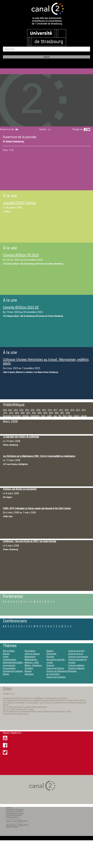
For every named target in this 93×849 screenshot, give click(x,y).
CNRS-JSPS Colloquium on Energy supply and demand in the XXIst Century (37, 508)
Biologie (6, 654)
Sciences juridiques (76, 665)
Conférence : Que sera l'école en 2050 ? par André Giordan (29, 541)
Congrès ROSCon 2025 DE (21, 307)
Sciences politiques (76, 668)
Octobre (25, 416)
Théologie (72, 671)
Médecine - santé (32, 662)
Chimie (6, 657)
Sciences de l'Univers (55, 668)
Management (30, 657)
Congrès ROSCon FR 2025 (21, 255)
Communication (9, 659)
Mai (59, 416)
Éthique (6, 674)
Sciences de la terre (76, 651)
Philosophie (51, 654)
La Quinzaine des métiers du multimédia (21, 436)
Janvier (84, 416)
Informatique (30, 651)
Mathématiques (31, 659)
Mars (70, 416)
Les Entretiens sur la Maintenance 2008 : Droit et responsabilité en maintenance (39, 456)
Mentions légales (12, 827)
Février (76, 416)
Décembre (7, 416)
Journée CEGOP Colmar (19, 203)
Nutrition (49, 651)
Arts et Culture (9, 651)
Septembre (35, 416)
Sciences (50, 665)
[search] (46, 49)
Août (43, 416)
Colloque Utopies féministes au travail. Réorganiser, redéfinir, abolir (46, 361)
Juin (55, 416)
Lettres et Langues (32, 654)
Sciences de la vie (75, 654)
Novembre (16, 416)
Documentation (9, 668)
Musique (28, 671)
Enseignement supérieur (13, 671)
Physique (50, 657)
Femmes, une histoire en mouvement (19, 489)
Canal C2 (9, 808)
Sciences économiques (78, 657)
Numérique (29, 674)
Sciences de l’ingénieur (56, 677)
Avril (65, 416)
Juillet (49, 416)
